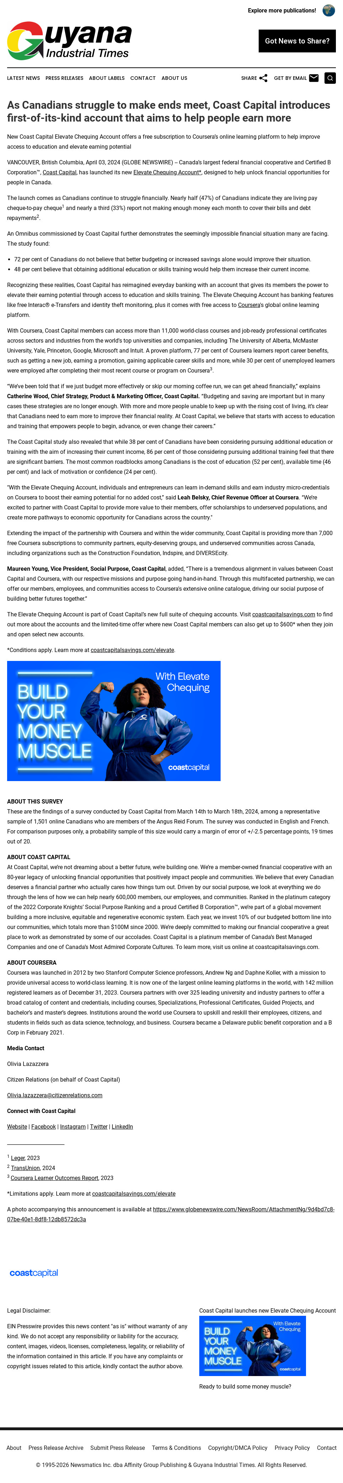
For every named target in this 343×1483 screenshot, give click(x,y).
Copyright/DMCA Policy (238, 1447)
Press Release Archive (55, 1447)
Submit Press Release (117, 1447)
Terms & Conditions (176, 1447)
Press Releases (64, 78)
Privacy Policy (292, 1447)
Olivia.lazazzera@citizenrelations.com (54, 1095)
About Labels (107, 78)
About (13, 1447)
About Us (174, 78)
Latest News (23, 78)
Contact (143, 78)
